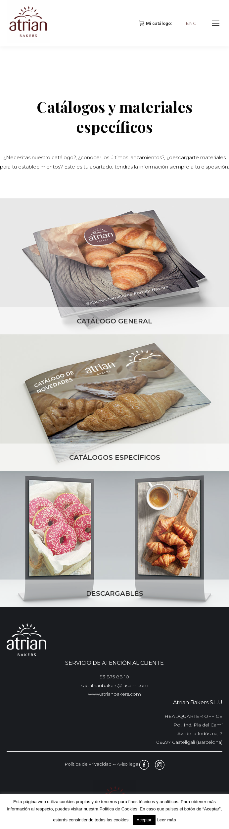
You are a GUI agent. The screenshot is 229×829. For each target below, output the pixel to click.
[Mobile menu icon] (215, 23)
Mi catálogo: (156, 23)
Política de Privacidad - (89, 764)
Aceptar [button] (144, 819)
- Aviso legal (126, 764)
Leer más (166, 819)
